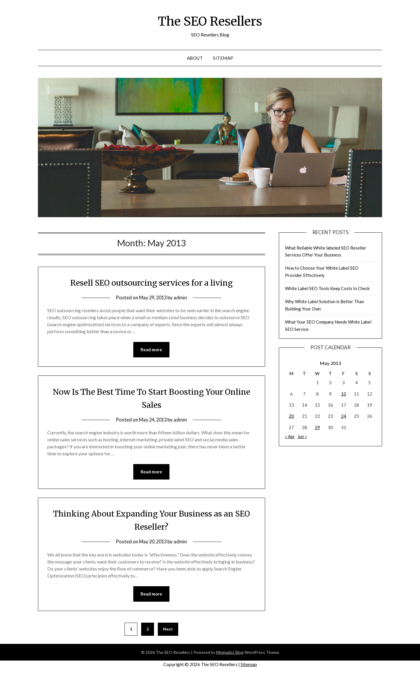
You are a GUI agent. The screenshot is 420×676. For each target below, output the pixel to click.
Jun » (302, 436)
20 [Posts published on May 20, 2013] (291, 416)
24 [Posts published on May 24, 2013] (343, 416)
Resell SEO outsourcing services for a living (151, 282)
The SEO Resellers (210, 20)
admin (181, 297)
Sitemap (223, 58)
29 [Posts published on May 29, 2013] (317, 427)
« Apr (290, 436)
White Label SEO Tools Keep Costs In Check (327, 288)
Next (168, 629)
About (195, 58)
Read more (151, 349)
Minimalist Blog (230, 653)
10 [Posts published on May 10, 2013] (343, 393)
